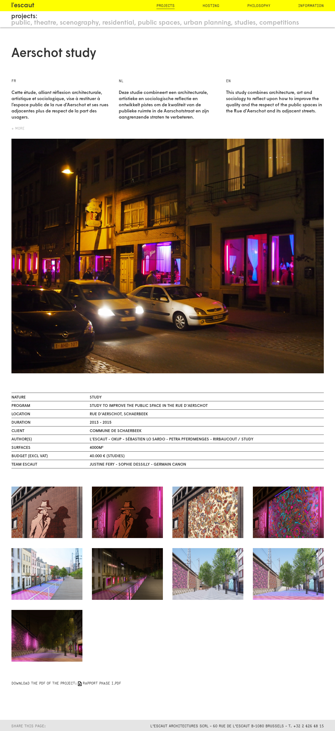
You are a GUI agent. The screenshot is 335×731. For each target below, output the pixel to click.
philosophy (258, 6)
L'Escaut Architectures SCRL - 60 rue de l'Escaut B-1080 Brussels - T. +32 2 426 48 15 (237, 726)
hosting (211, 6)
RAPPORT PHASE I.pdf (102, 683)
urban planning (207, 23)
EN (228, 81)
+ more (18, 129)
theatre (45, 23)
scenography (79, 23)
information (311, 6)
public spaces (159, 23)
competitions (279, 23)
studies (245, 23)
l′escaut (22, 6)
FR (13, 81)
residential (118, 23)
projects (165, 6)
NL (121, 81)
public (20, 23)
